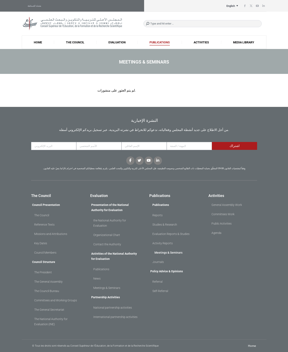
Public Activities (221, 223)
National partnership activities (112, 307)
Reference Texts (44, 224)
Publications (101, 269)
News (97, 278)
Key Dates (40, 243)
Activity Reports (162, 243)
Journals (158, 262)
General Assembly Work (226, 205)
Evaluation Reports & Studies (171, 234)
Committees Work (223, 214)
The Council (41, 215)
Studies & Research (164, 224)
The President (43, 272)
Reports (157, 215)
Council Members (45, 252)
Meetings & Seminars (106, 288)
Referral (157, 281)
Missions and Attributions (50, 234)
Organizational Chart (106, 235)
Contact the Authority (107, 244)
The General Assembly (48, 281)
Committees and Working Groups (55, 300)
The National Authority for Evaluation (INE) (51, 321)
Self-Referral (160, 291)
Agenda (216, 233)
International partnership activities (115, 317)
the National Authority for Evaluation (109, 223)
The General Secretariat (49, 309)
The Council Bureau (46, 291)
